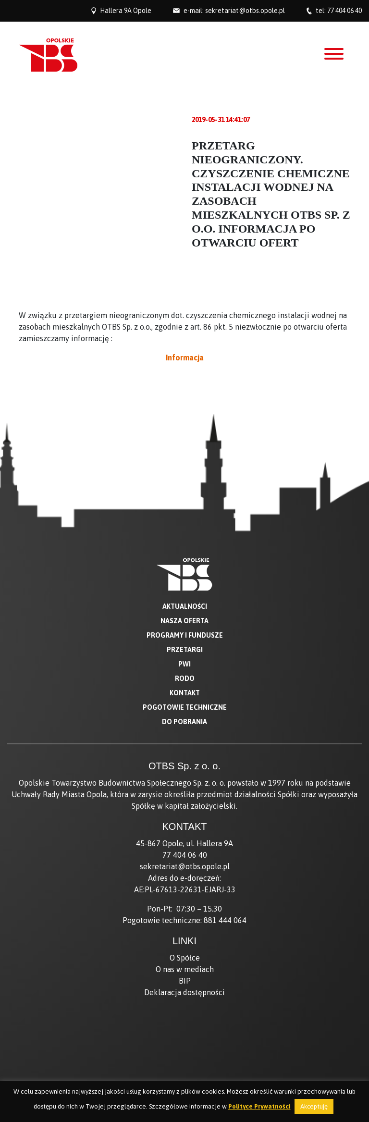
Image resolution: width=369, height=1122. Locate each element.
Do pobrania (184, 722)
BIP (185, 980)
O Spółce (185, 957)
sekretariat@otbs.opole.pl (245, 10)
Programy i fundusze (185, 635)
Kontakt (185, 693)
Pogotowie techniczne (185, 707)
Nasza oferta (184, 621)
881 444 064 (225, 920)
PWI (184, 664)
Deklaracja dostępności (184, 992)
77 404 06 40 (344, 10)
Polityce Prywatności (259, 1106)
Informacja (185, 357)
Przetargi (185, 649)
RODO (185, 678)
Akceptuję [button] (314, 1106)
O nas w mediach (185, 969)
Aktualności (184, 606)
